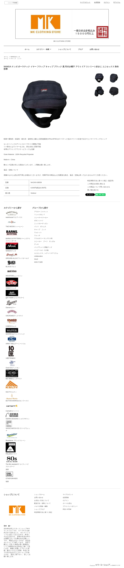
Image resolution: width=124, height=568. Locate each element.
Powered (105, 565)
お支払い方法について (41, 500)
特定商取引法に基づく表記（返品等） (101, 181)
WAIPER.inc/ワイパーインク (15, 331)
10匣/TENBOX (11, 352)
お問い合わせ (94, 49)
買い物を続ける (93, 190)
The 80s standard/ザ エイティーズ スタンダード (18, 461)
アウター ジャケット (41, 212)
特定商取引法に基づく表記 (43, 512)
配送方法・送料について (42, 503)
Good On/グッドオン (13, 364)
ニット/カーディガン (41, 223)
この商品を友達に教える (96, 184)
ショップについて (64, 49)
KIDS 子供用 (38, 262)
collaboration (38, 256)
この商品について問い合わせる (98, 187)
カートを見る (67, 503)
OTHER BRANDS (11, 475)
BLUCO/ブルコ (12, 264)
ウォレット (38, 232)
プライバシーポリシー (70, 506)
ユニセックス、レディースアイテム (46, 253)
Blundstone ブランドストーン (15, 436)
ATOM (69, 509)
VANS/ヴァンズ (12, 283)
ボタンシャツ (38, 220)
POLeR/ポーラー (11, 448)
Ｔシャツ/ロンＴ (39, 214)
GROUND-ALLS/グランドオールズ (17, 256)
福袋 (7, 481)
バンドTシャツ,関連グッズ (43, 247)
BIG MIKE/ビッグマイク (14, 375)
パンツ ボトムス (40, 226)
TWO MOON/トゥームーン (15, 223)
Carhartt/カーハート (12, 407)
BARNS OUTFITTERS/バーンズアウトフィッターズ (18, 235)
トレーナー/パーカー (41, 217)
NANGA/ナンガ (15, 56)
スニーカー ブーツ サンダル (44, 241)
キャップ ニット (17, 58)
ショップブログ (39, 509)
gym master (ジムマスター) (15, 294)
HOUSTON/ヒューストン (14, 272)
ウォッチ (37, 235)
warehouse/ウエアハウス (14, 214)
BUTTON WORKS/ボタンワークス (17, 398)
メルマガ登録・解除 (41, 506)
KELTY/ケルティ (12, 386)
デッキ (36, 244)
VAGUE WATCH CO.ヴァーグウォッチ (18, 426)
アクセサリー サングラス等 (43, 238)
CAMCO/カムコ (12, 322)
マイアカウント (85, 2)
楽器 (7, 469)
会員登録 (97, 2)
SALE (36, 259)
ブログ (80, 49)
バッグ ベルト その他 (41, 250)
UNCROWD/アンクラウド (14, 313)
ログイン (107, 2)
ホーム (27, 49)
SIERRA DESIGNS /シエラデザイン (18, 416)
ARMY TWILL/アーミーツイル (16, 340)
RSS (64, 509)
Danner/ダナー (12, 304)
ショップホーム (39, 494)
